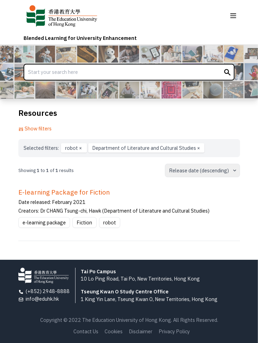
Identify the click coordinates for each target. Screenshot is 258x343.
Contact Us (85, 331)
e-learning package (44, 222)
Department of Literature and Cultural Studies (146, 148)
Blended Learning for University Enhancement (80, 38)
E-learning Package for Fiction (64, 192)
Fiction (84, 222)
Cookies (114, 331)
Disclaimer (140, 331)
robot (74, 148)
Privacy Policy (174, 331)
